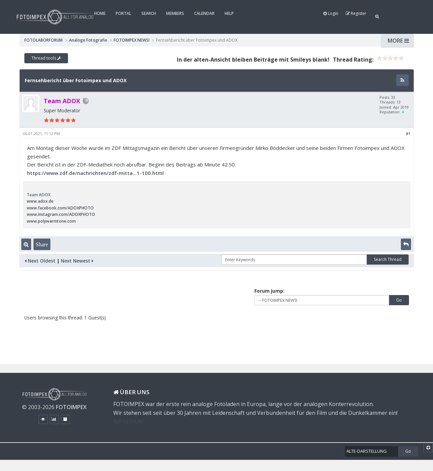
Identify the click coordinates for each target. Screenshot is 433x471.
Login (330, 13)
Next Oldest (40, 260)
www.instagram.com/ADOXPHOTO (61, 214)
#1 (408, 133)
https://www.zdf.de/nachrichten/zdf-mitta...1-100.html (95, 173)
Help (229, 13)
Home (100, 13)
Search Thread (388, 259)
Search (148, 13)
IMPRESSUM (128, 421)
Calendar (204, 13)
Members (175, 13)
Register (356, 13)
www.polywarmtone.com (51, 221)
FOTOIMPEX (71, 407)
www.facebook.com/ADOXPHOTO (60, 208)
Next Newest (77, 260)
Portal (123, 13)
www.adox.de (40, 201)
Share (42, 244)
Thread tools (46, 58)
